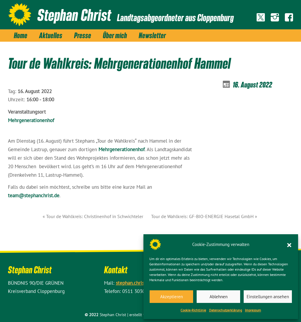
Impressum (253, 310)
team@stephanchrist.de (33, 195)
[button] (289, 244)
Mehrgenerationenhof (31, 120)
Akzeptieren (171, 296)
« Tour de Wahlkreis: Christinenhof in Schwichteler (93, 216)
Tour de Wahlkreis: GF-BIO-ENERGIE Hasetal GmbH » (204, 216)
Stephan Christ (74, 14)
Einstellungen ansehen (268, 296)
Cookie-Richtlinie (193, 310)
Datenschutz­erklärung (225, 310)
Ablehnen (219, 296)
